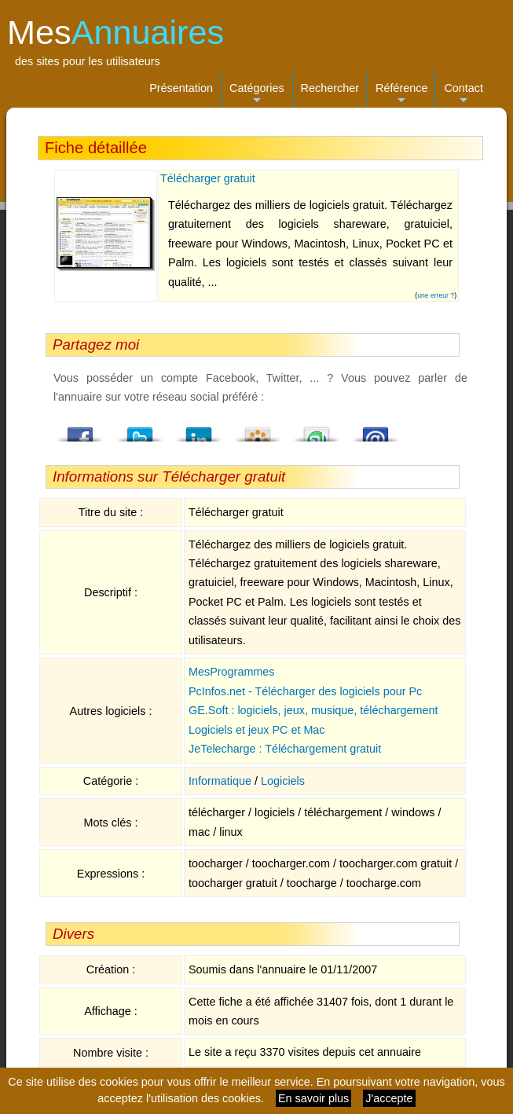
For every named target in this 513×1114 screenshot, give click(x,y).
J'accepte (388, 1098)
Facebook (80, 430)
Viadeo (257, 430)
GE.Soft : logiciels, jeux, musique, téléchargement (313, 710)
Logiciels (283, 781)
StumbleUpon (316, 430)
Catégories (256, 95)
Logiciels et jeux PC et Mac (257, 730)
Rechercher (330, 88)
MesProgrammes (232, 671)
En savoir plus (313, 1098)
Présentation (181, 88)
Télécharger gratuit (207, 178)
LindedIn (198, 430)
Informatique (220, 781)
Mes (115, 32)
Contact (463, 95)
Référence (401, 95)
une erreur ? (435, 295)
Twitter (139, 430)
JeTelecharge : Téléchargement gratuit (285, 748)
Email (375, 430)
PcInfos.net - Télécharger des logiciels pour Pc (305, 691)
